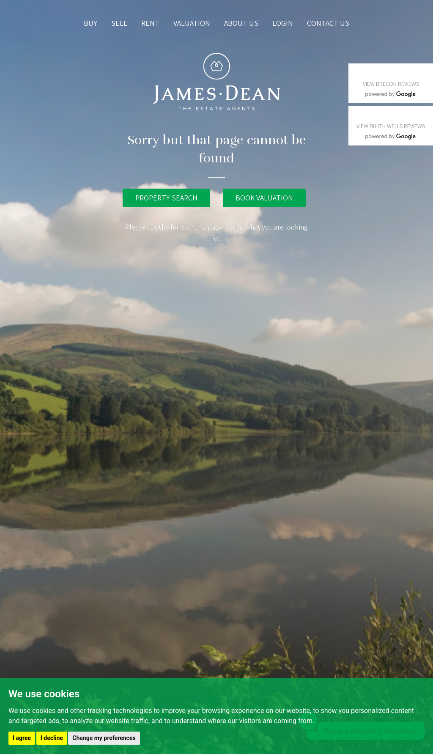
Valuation (191, 23)
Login (282, 23)
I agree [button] (22, 738)
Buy (90, 23)
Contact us (328, 23)
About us (241, 23)
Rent (150, 23)
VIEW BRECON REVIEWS (391, 84)
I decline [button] (52, 738)
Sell (119, 23)
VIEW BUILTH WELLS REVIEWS (390, 126)
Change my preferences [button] (103, 738)
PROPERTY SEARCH (166, 198)
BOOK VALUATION (264, 198)
